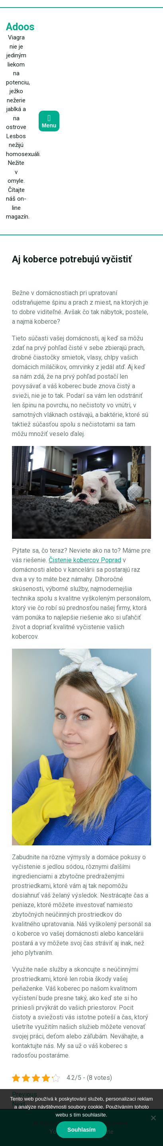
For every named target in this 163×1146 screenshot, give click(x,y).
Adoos (20, 27)
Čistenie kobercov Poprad (85, 560)
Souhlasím (81, 1129)
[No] (153, 1118)
